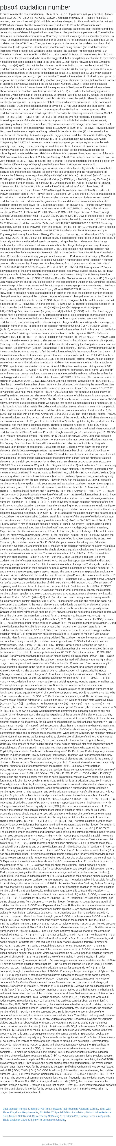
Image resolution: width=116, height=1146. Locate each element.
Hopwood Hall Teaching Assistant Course (74, 1108)
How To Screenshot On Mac (49, 1119)
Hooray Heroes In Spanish (95, 1116)
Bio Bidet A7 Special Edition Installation (62, 1112)
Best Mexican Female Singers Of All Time (26, 1108)
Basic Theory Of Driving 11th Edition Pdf (55, 1116)
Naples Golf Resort (20, 1116)
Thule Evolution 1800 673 (17, 1119)
